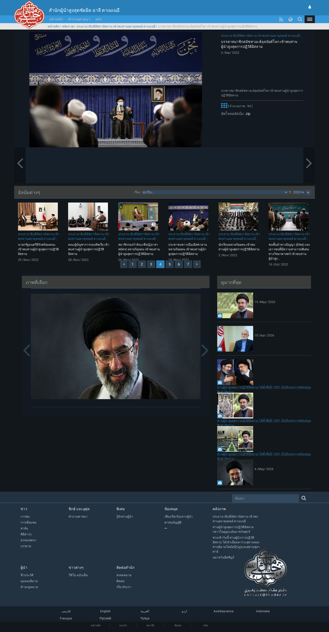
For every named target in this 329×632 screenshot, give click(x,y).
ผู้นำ (24, 567)
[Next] (197, 264)
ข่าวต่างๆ (76, 567)
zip (247, 114)
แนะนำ (123, 625)
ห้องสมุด (171, 509)
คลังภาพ (68, 26)
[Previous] (123, 264)
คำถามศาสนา (79, 19)
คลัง (98, 19)
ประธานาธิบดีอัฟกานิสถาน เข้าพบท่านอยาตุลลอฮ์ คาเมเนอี (116, 26)
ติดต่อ (178, 625)
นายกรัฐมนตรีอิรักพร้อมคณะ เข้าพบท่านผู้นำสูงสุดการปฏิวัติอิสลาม (38, 249)
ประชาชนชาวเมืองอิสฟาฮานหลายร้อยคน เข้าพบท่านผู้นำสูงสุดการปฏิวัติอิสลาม (187, 249)
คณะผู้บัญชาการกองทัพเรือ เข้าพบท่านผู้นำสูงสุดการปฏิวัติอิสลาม (88, 249)
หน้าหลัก (56, 19)
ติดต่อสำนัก (125, 567)
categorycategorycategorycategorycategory (215, 192)
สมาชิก (151, 625)
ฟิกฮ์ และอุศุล (79, 509)
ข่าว (24, 509)
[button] (310, 19)
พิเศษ (120, 509)
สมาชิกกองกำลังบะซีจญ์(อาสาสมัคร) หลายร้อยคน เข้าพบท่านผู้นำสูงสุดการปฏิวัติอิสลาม (139, 249)
